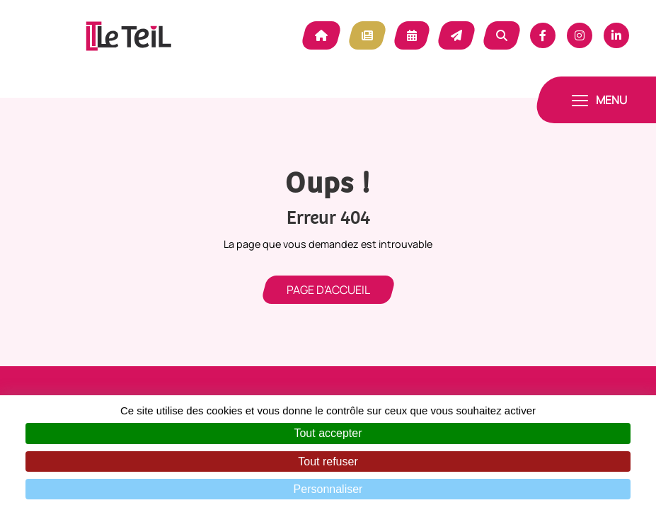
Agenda (412, 35)
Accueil (321, 35)
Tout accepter (328, 433)
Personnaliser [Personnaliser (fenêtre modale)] (328, 489)
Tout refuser (327, 461)
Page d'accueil (328, 290)
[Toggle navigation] (599, 100)
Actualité (367, 35)
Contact (456, 35)
